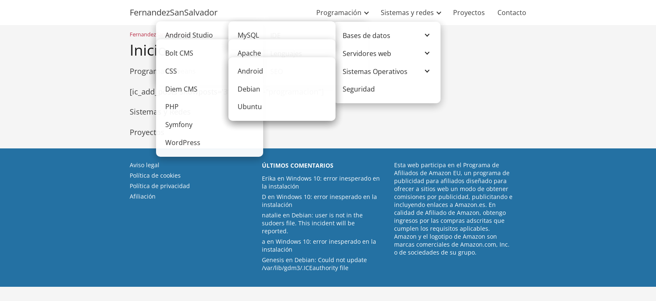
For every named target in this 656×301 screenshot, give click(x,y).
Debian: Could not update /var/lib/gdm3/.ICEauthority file (314, 264)
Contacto (511, 12)
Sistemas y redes (407, 12)
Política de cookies (155, 175)
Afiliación (143, 196)
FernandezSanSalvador (174, 12)
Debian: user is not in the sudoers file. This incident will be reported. (312, 223)
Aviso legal (144, 165)
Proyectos (469, 12)
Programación (338, 12)
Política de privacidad (160, 186)
